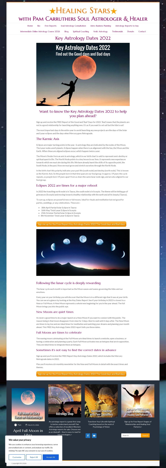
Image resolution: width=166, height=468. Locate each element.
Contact (142, 31)
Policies (151, 463)
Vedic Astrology (100, 31)
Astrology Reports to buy (127, 26)
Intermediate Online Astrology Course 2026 (40, 31)
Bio (38, 26)
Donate (130, 31)
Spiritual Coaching (81, 31)
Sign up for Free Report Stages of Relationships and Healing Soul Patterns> (137, 424)
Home (30, 26)
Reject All (34, 457)
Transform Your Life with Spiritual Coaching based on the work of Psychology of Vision (101, 424)
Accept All (50, 457)
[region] (33, 449)
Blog (66, 31)
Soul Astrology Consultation (73, 26)
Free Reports (50, 26)
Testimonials (117, 31)
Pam (19, 425)
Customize (17, 457)
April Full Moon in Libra (28, 432)
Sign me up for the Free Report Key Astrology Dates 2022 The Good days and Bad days (81, 224)
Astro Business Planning (100, 26)
